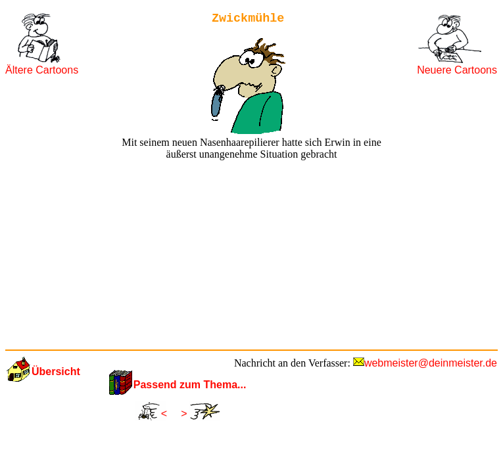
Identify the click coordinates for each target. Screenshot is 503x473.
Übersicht (56, 371)
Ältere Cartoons (41, 70)
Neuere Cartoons (457, 70)
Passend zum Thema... (190, 384)
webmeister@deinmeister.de (430, 363)
